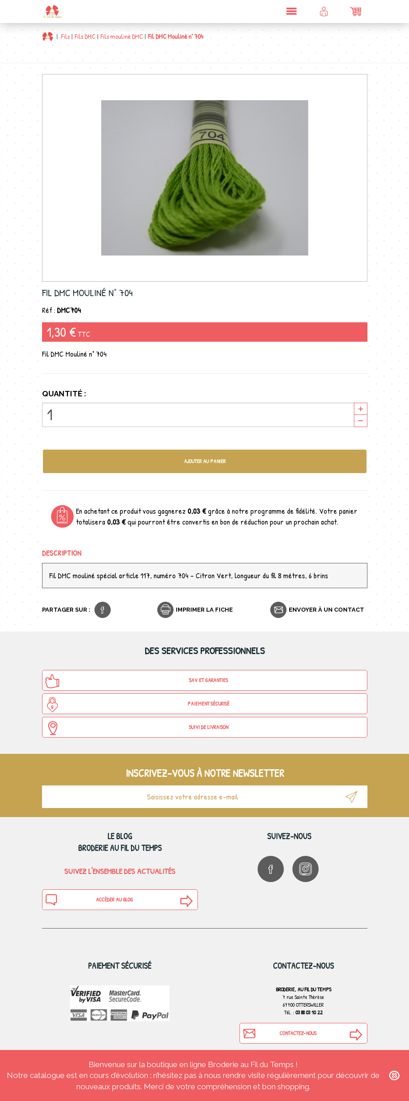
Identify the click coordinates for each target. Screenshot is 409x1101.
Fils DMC (85, 36)
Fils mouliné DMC (121, 36)
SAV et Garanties (136, 681)
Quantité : (64, 393)
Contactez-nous (279, 1033)
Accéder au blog (89, 899)
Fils (65, 36)
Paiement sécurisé (137, 704)
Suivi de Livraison (136, 728)
